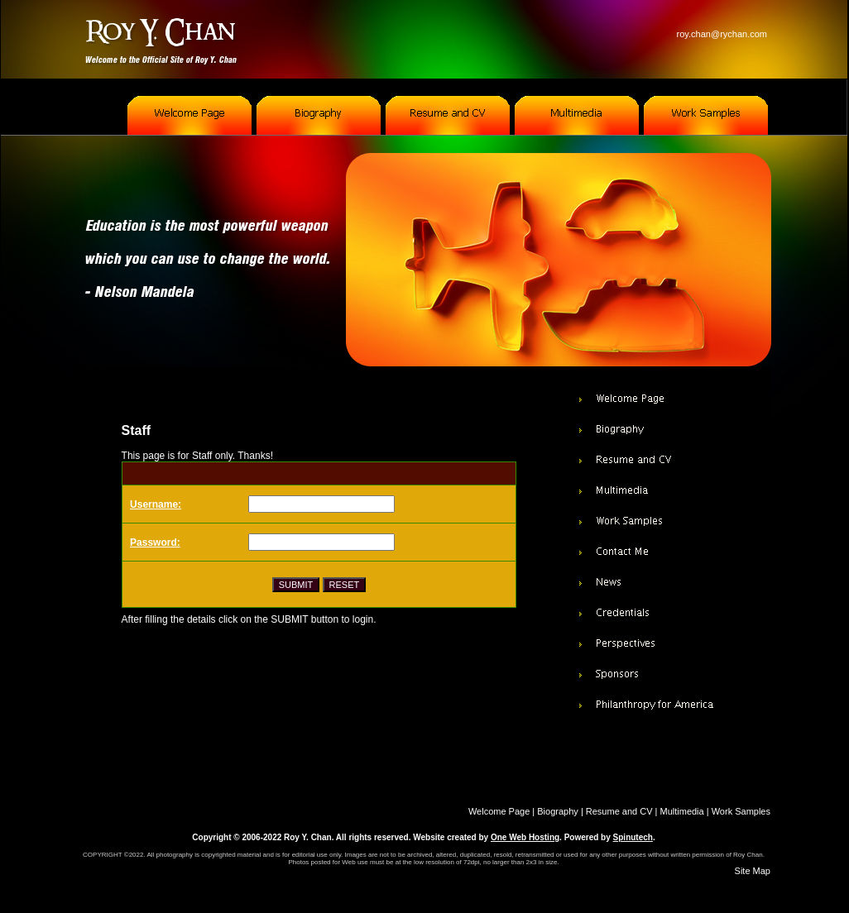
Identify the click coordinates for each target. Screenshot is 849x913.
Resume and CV (619, 811)
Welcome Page (499, 811)
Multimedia (682, 811)
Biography (557, 811)
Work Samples (741, 811)
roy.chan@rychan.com (722, 34)
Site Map (752, 871)
